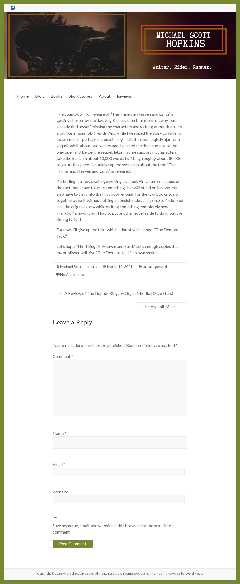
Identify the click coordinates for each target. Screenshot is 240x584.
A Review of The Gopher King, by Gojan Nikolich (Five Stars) (116, 293)
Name (59, 433)
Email (59, 464)
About (104, 95)
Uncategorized (155, 266)
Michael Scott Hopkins (78, 266)
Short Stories (80, 95)
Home (23, 95)
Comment (63, 356)
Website (60, 491)
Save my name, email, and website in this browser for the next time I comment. (113, 528)
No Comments (72, 274)
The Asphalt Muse (162, 306)
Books (56, 95)
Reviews (124, 95)
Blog (39, 95)
